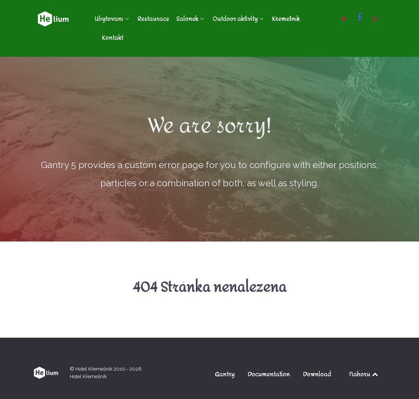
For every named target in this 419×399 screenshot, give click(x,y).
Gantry (225, 374)
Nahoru (364, 374)
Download (317, 374)
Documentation (269, 374)
